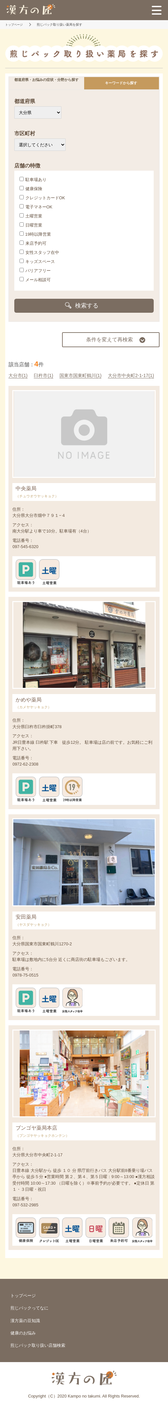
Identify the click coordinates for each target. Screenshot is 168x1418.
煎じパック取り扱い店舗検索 (37, 1345)
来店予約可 (32, 243)
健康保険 (30, 188)
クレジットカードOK (42, 197)
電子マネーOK (36, 206)
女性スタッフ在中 (39, 252)
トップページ (23, 1295)
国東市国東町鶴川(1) (80, 375)
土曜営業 (30, 215)
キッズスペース (37, 261)
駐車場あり (32, 179)
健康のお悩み (23, 1333)
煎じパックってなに (29, 1308)
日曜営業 (30, 225)
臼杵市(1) (43, 375)
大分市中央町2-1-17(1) (131, 375)
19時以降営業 (35, 234)
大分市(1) (18, 375)
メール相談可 (35, 279)
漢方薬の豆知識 (25, 1320)
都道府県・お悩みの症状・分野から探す (46, 80)
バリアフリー (35, 270)
